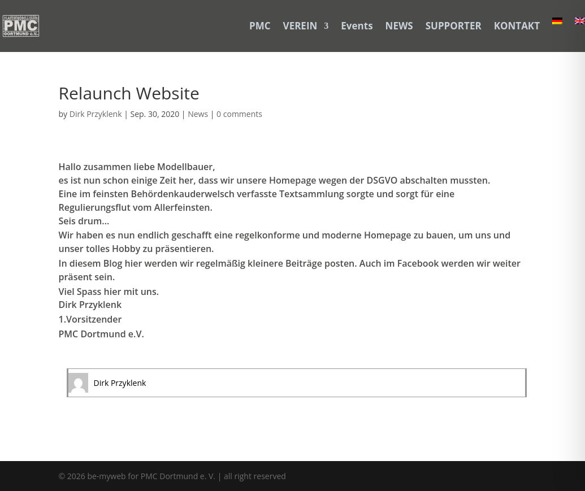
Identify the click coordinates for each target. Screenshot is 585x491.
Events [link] (356, 25)
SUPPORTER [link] (454, 25)
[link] (21, 26)
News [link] (198, 113)
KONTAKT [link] (517, 25)
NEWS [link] (399, 25)
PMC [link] (260, 25)
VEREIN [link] (300, 25)
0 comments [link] (239, 113)
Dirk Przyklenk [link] (96, 113)
